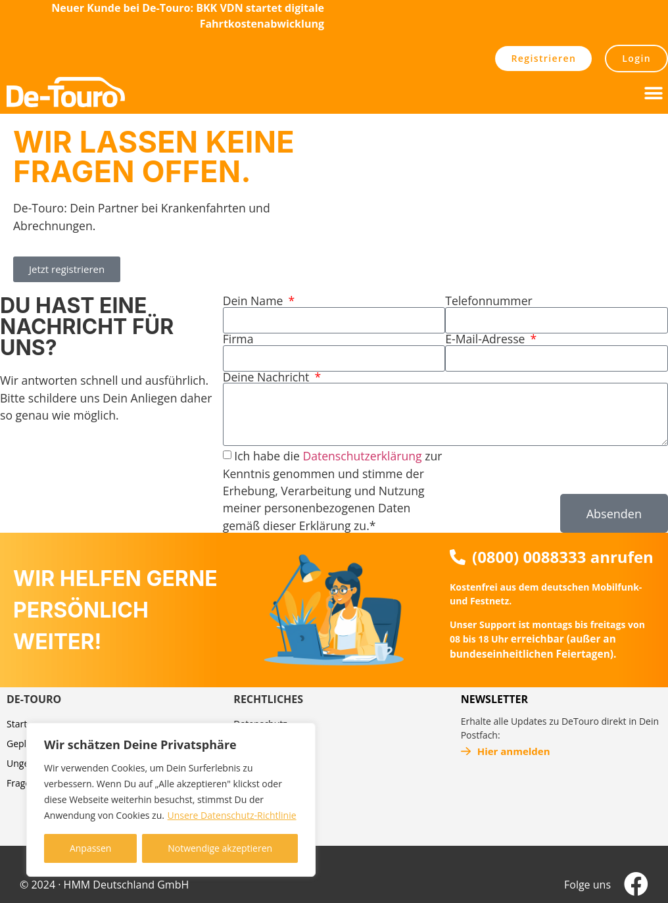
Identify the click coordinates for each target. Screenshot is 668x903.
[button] (653, 93)
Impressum (257, 743)
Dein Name (254, 301)
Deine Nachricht (267, 377)
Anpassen (91, 848)
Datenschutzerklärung (361, 456)
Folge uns (587, 884)
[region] (171, 800)
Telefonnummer (488, 301)
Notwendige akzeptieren (220, 848)
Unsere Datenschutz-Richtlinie (232, 815)
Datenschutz (260, 724)
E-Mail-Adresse (486, 339)
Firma (238, 339)
